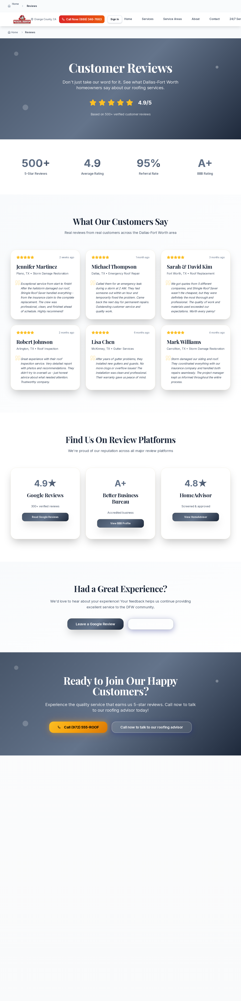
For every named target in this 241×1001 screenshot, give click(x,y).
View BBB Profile (120, 523)
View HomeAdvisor (195, 516)
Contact (214, 19)
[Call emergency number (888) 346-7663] (82, 19)
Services (147, 19)
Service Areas (172, 19)
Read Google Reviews (45, 516)
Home (15, 3)
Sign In (115, 19)
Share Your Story (151, 624)
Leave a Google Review (95, 624)
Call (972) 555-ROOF (78, 727)
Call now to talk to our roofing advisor (151, 727)
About (196, 19)
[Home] (22, 19)
